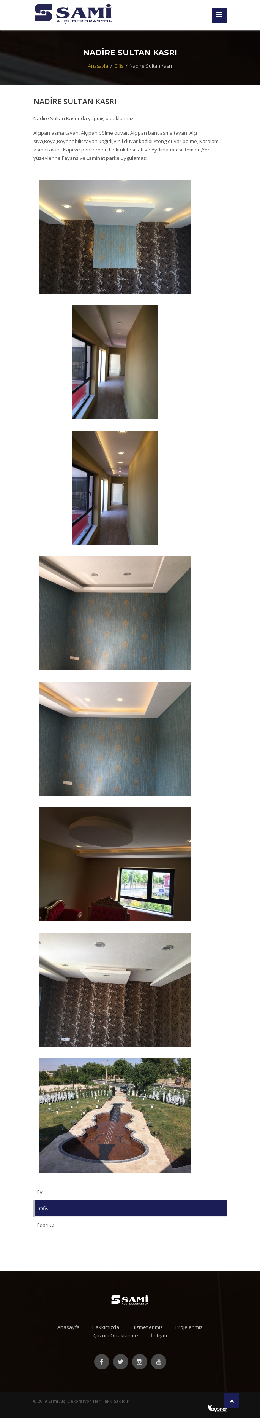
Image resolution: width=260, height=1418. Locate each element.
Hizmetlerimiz (147, 1327)
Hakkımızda (105, 1327)
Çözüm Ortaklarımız (116, 1335)
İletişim (159, 1335)
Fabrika (45, 1224)
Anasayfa (98, 65)
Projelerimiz (189, 1327)
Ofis (118, 65)
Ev (40, 1192)
